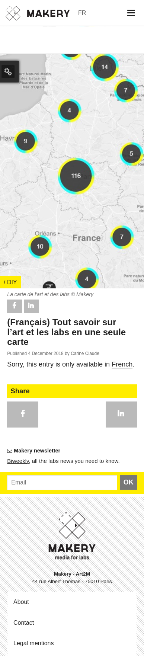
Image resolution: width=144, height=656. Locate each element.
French (122, 364)
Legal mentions (33, 643)
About (21, 602)
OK (129, 482)
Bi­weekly (18, 461)
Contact (23, 623)
